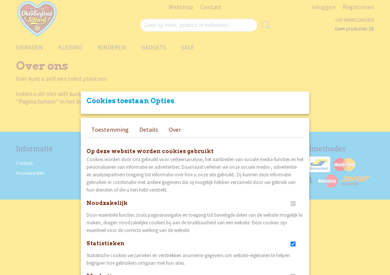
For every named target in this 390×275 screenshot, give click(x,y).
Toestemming (110, 129)
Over (175, 129)
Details (148, 129)
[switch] (293, 203)
